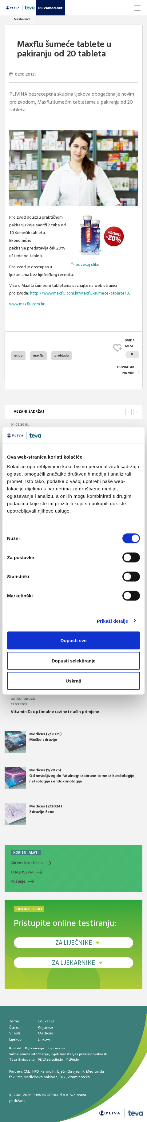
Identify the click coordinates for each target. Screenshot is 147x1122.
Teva (13, 1060)
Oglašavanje (34, 1048)
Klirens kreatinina (27, 862)
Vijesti (14, 1033)
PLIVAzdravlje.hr (50, 1060)
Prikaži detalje (112, 620)
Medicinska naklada (41, 1077)
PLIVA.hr (72, 1060)
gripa (18, 355)
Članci (14, 1027)
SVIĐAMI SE (132, 348)
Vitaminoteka (79, 1077)
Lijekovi (15, 1039)
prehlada (61, 355)
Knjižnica (45, 1027)
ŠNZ (62, 1077)
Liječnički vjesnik (70, 1071)
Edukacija (46, 1021)
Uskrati (73, 680)
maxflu (38, 355)
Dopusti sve (73, 640)
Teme (14, 1021)
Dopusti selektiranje (74, 660)
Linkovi (44, 1039)
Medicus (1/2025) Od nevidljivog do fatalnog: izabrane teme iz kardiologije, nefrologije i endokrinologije (70, 778)
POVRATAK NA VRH (125, 369)
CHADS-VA (22, 872)
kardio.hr (48, 1071)
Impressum (56, 1048)
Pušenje (18, 881)
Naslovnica (22, 19)
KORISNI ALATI (26, 852)
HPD (35, 1071)
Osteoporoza (23, 699)
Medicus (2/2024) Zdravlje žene (33, 814)
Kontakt (15, 1048)
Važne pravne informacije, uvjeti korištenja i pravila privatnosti (58, 1054)
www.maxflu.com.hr (27, 304)
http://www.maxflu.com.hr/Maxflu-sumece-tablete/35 (80, 293)
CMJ (27, 1071)
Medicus (45, 1033)
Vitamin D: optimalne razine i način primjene (55, 711)
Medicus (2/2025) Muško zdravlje (33, 742)
